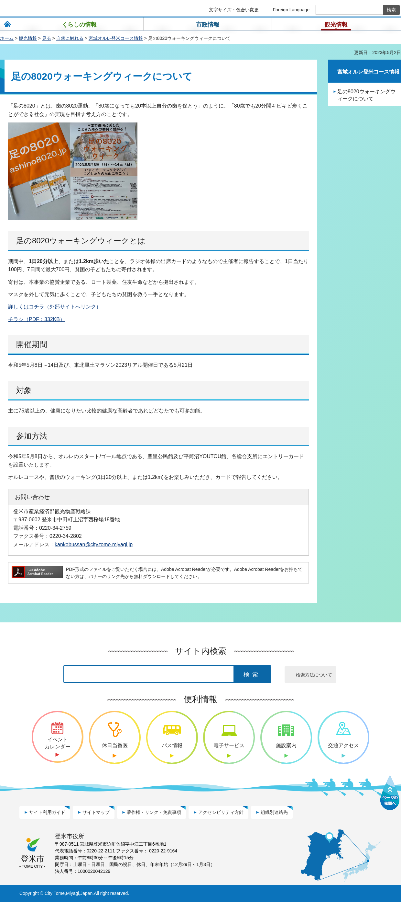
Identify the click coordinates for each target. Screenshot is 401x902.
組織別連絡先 (274, 812)
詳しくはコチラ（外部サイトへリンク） (54, 306)
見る (46, 38)
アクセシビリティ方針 (221, 812)
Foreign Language (291, 9)
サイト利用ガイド (47, 812)
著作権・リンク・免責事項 (154, 812)
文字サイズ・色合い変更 (234, 9)
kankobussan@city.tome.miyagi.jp (94, 544)
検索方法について (314, 674)
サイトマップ (96, 812)
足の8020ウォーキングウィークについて (366, 95)
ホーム (7, 38)
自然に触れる (69, 38)
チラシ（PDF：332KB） (36, 319)
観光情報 (28, 38)
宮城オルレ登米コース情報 (116, 38)
